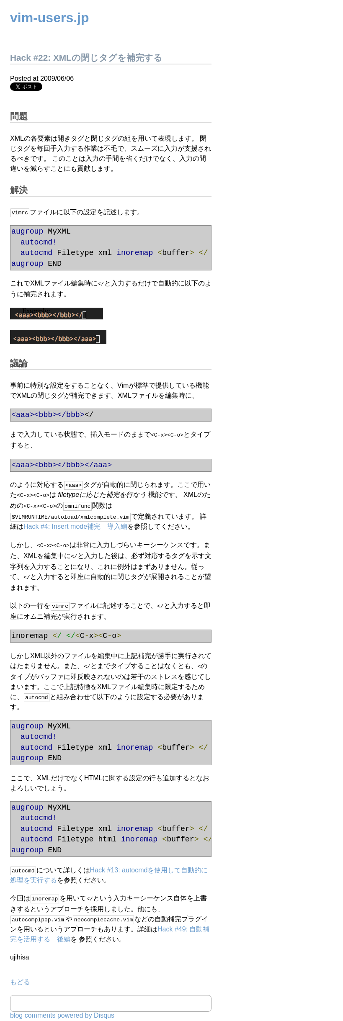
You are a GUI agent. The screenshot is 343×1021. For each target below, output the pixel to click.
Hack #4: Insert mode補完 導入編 (75, 523)
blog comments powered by (62, 1007)
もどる (20, 973)
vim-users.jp (49, 17)
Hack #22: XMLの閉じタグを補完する (86, 57)
